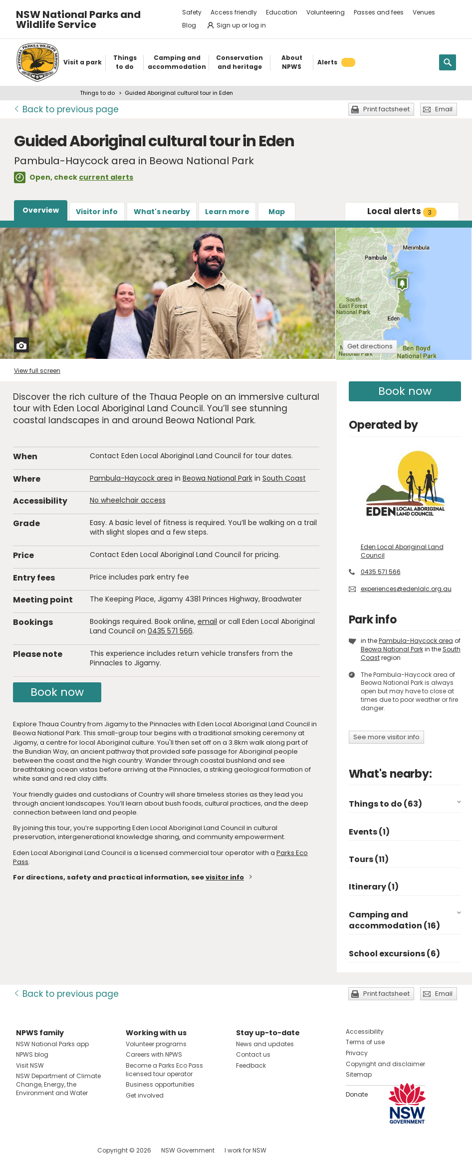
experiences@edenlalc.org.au (406, 588)
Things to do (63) (385, 804)
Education (281, 12)
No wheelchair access (128, 500)
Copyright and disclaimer (385, 1064)
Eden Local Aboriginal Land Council (402, 551)
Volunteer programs (156, 1044)
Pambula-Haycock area (131, 478)
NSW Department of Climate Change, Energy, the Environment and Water (58, 1084)
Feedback (251, 1065)
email (207, 621)
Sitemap (359, 1074)
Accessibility (365, 1031)
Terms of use (365, 1042)
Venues (424, 12)
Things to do (97, 93)
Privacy (357, 1053)
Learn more (227, 212)
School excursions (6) (394, 953)
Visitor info (97, 212)
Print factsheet (386, 109)
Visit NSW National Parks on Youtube (68, 1150)
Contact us (253, 1054)
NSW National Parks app (52, 1044)
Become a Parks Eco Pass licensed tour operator (164, 1069)
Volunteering (325, 12)
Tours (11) (369, 859)
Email (444, 109)
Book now (57, 692)
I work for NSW (245, 1150)
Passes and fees (379, 12)
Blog (189, 25)
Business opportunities (160, 1084)
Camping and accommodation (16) (394, 920)
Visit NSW (30, 1065)
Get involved (145, 1095)
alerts (402, 211)
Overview (40, 210)
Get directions (370, 346)
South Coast (284, 478)
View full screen (37, 370)
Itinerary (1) (374, 886)
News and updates (265, 1044)
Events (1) (369, 832)
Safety (192, 12)
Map (276, 212)
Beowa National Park (217, 478)
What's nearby (162, 212)
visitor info (225, 877)
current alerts (106, 177)
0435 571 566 (170, 631)
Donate (357, 1094)
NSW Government (188, 1150)
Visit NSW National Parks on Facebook (25, 1150)
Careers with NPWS (154, 1054)
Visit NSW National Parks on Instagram (46, 1150)
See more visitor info (386, 737)
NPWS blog (32, 1054)
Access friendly (234, 12)
